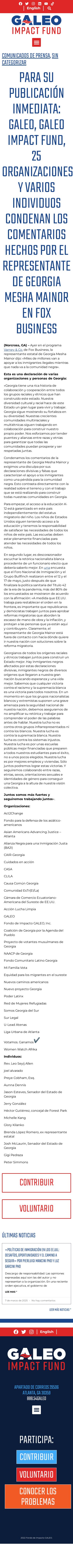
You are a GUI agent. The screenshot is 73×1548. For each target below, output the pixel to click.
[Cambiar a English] (33, 8)
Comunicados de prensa (26, 56)
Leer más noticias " (60, 1310)
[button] (49, 8)
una (47, 568)
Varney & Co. (13, 350)
